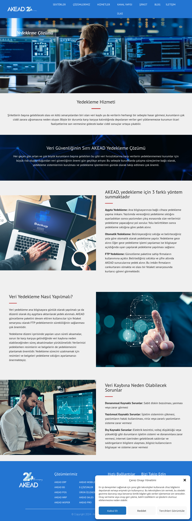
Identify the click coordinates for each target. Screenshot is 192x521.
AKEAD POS (60, 492)
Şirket (144, 4)
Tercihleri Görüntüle (172, 510)
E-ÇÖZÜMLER (86, 487)
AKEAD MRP (60, 497)
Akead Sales (86, 497)
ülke (121, 13)
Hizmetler (104, 4)
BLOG (158, 4)
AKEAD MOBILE (87, 482)
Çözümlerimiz (82, 4)
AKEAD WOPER (62, 502)
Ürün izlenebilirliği (91, 492)
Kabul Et (112, 510)
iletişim (170, 4)
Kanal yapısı (125, 4)
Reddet (141, 510)
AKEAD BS (59, 487)
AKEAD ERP (60, 482)
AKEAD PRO (85, 502)
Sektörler (60, 4)
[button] (185, 480)
